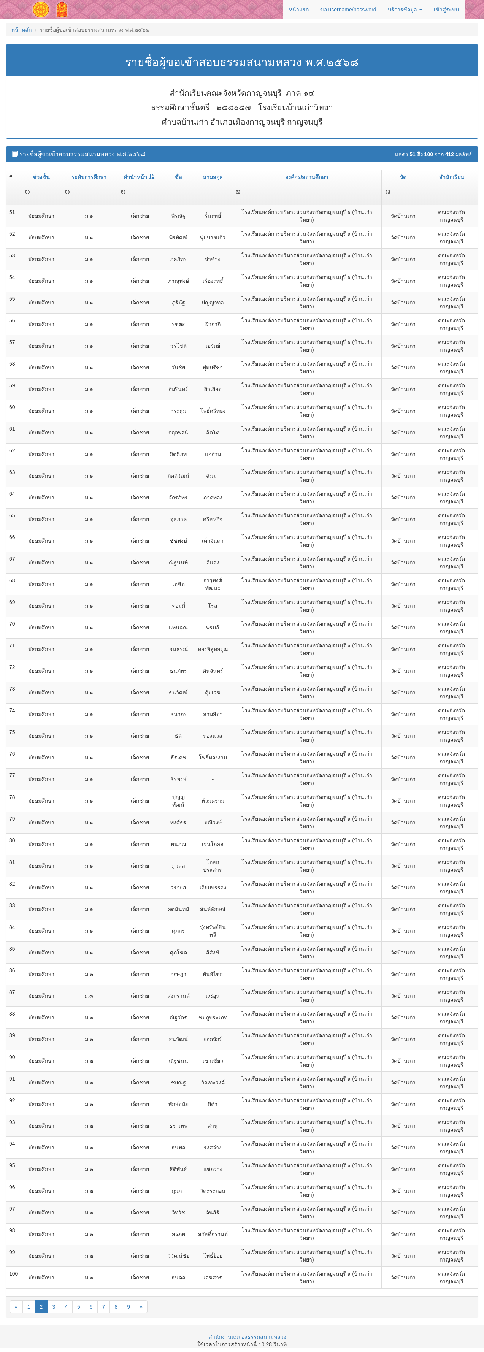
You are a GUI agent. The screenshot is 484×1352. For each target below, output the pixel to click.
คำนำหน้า (139, 177)
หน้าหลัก (21, 30)
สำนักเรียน (451, 177)
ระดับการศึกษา (88, 177)
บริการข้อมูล (405, 9)
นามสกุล (213, 177)
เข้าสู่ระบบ (446, 9)
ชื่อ (178, 177)
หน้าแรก (299, 9)
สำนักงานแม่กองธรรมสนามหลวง (247, 1337)
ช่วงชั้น (41, 177)
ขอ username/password (348, 9)
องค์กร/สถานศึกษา (306, 177)
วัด (403, 177)
